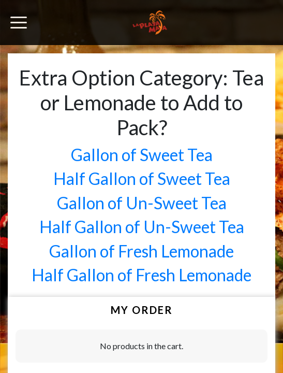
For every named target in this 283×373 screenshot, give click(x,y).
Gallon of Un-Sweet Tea (142, 203)
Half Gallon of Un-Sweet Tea (141, 227)
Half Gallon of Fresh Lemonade (141, 275)
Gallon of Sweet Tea (142, 155)
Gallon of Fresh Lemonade (141, 251)
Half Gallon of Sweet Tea (141, 178)
